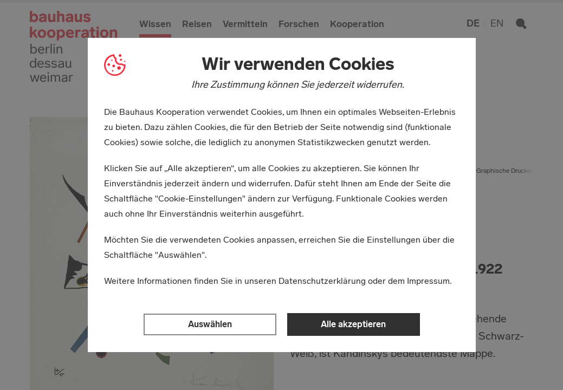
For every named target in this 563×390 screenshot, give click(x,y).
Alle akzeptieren (353, 324)
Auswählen (210, 324)
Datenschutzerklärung (322, 281)
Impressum (428, 281)
